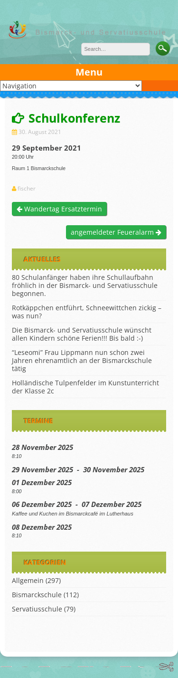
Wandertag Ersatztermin (59, 208)
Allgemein (28, 580)
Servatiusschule (37, 608)
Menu (89, 72)
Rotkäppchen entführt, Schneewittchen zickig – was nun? (86, 311)
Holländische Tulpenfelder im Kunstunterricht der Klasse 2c (85, 386)
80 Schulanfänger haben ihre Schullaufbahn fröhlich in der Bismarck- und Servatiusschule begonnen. (85, 285)
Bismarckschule (37, 594)
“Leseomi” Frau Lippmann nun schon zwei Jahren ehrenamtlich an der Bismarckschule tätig (82, 360)
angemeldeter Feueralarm (116, 232)
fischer (27, 188)
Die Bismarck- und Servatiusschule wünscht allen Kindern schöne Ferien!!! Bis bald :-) (81, 334)
